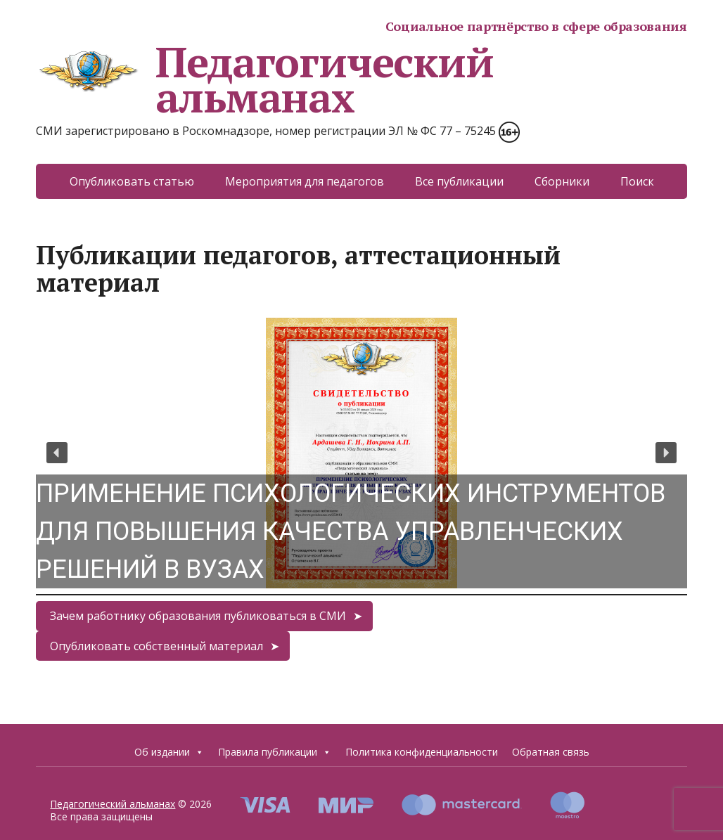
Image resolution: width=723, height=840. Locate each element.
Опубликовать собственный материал (156, 646)
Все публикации (459, 181)
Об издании (169, 752)
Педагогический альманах (264, 79)
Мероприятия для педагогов (304, 181)
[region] (361, 453)
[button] (361, 453)
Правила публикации (274, 752)
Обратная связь (550, 751)
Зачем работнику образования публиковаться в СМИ (198, 615)
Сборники (562, 181)
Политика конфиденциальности (421, 751)
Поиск (637, 181)
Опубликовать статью (132, 181)
